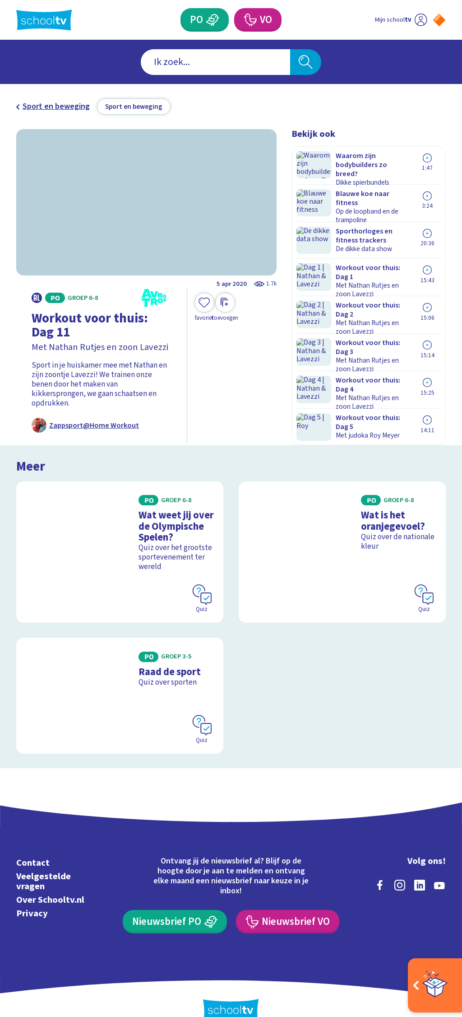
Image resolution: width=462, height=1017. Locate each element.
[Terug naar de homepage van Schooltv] (44, 20)
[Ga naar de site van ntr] (432, 946)
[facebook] (380, 866)
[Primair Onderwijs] (212, 20)
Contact (33, 843)
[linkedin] (420, 866)
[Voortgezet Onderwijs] (249, 20)
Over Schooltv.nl (50, 880)
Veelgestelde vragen (43, 862)
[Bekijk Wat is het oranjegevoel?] (342, 540)
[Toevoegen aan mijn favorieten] (204, 307)
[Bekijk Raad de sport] (119, 677)
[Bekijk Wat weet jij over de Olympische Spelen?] (119, 540)
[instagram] (400, 866)
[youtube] (439, 866)
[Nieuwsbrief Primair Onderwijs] (174, 902)
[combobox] (215, 62)
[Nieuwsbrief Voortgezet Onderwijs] (287, 902)
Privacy (32, 894)
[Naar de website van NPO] (439, 20)
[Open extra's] (435, 985)
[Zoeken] (305, 62)
